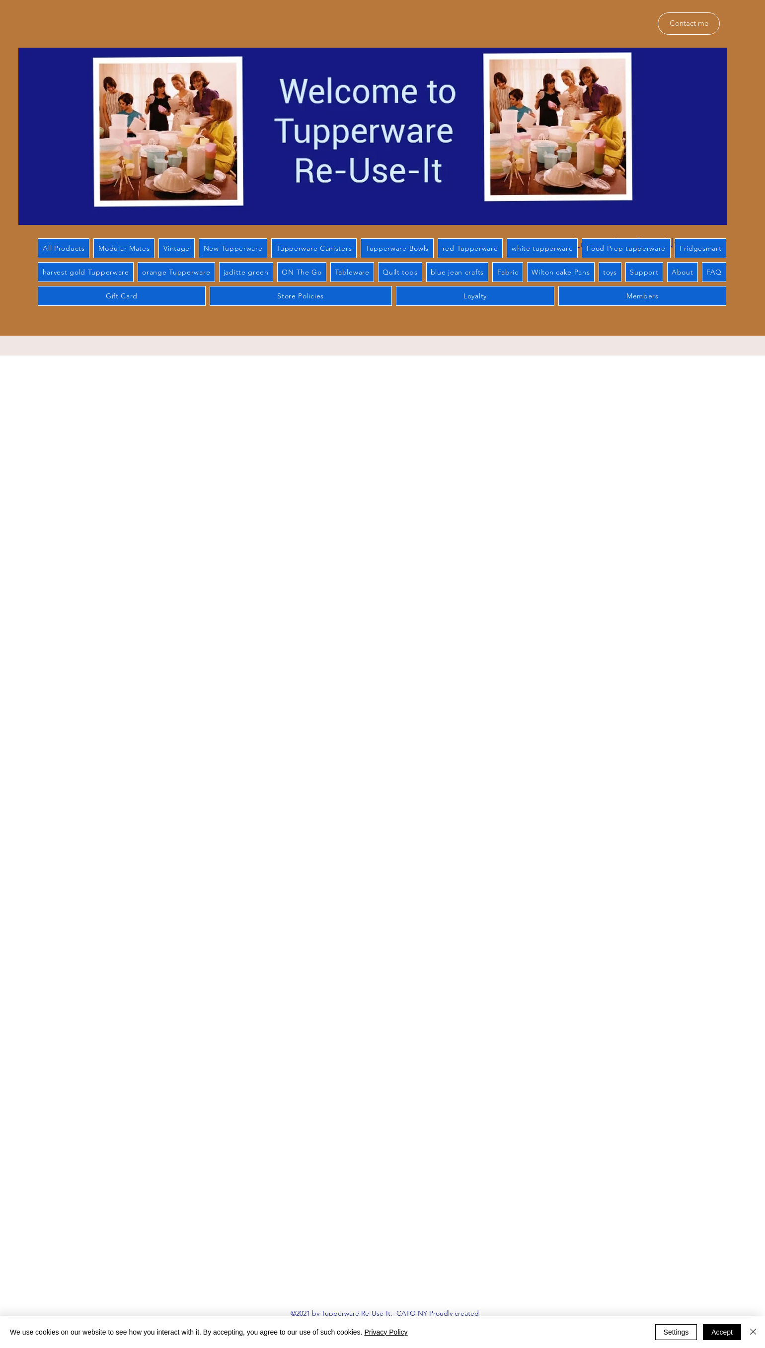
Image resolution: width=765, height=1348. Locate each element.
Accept (722, 1332)
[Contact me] (689, 23)
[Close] (753, 1332)
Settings (676, 1332)
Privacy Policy (385, 1332)
